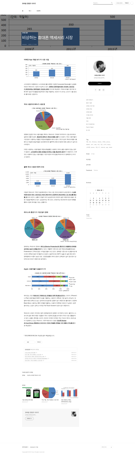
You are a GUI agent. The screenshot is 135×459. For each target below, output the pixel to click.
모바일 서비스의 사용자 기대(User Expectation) (36, 358)
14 (102, 200)
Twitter (96, 170)
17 (90, 202)
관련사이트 (104, 447)
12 (96, 200)
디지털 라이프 (89, 115)
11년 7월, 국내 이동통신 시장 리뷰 (33, 354)
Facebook (89, 170)
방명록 (38, 11)
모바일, (104, 142)
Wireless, (94, 142)
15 (105, 200)
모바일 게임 (89, 109)
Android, (103, 147)
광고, (90, 142)
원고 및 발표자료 (90, 124)
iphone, (108, 142)
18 (93, 202)
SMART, (88, 144)
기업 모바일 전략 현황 (30, 352)
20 (99, 202)
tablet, (110, 147)
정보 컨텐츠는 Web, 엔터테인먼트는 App (34, 356)
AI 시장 (88, 130)
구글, (96, 147)
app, (107, 147)
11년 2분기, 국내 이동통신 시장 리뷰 (33, 360)
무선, (99, 144)
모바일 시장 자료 (90, 106)
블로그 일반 (89, 103)
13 (99, 200)
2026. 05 (99, 190)
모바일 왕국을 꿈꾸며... (30, 415)
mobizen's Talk (34, 447)
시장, (101, 144)
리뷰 (87, 121)
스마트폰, (88, 147)
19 (96, 202)
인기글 (92, 154)
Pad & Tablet (90, 127)
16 (108, 200)
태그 (30, 11)
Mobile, (100, 142)
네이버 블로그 (25, 447)
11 (93, 200)
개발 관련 (88, 118)
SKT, (92, 144)
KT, (99, 147)
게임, (87, 142)
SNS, (95, 144)
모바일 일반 (27, 349)
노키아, (105, 144)
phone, (93, 147)
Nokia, (109, 144)
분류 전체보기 (89, 100)
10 (90, 200)
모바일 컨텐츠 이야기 (29, 3)
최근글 (87, 154)
